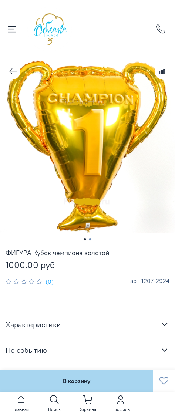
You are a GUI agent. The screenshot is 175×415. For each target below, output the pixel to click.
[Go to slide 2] (90, 239)
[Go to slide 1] (85, 239)
